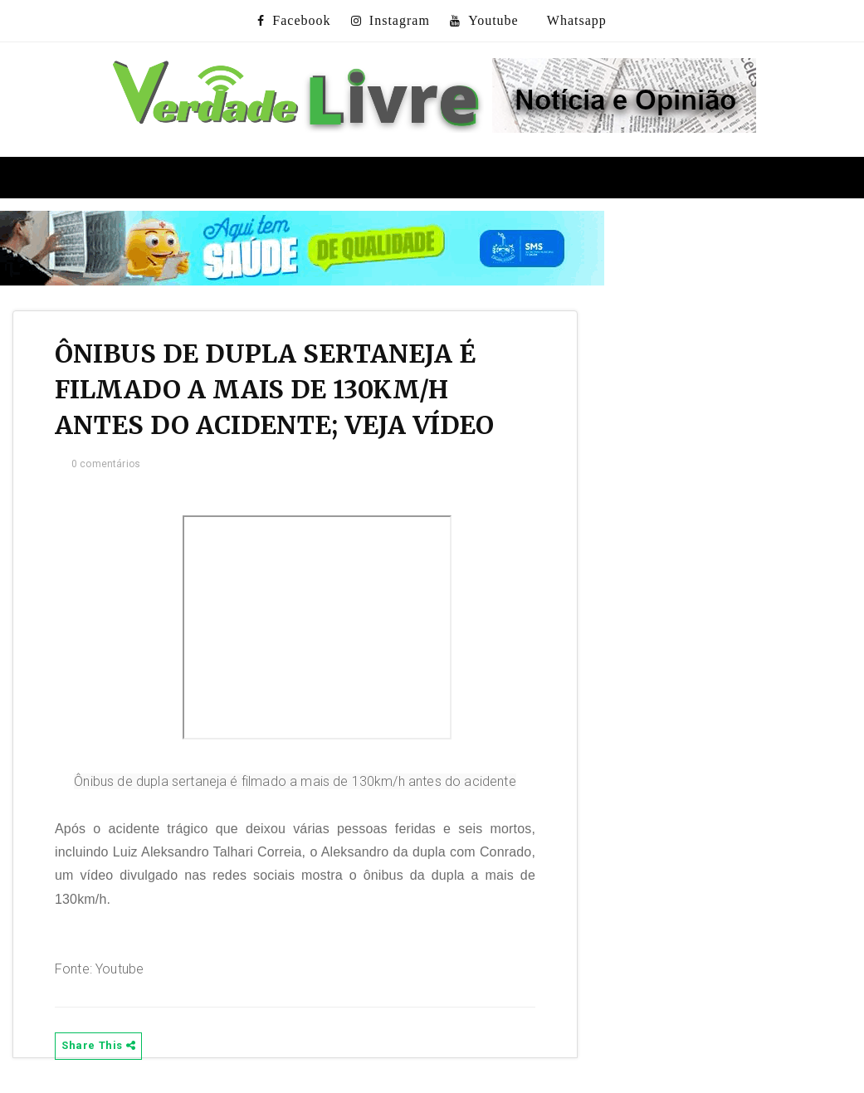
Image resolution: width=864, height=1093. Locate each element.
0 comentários (105, 464)
